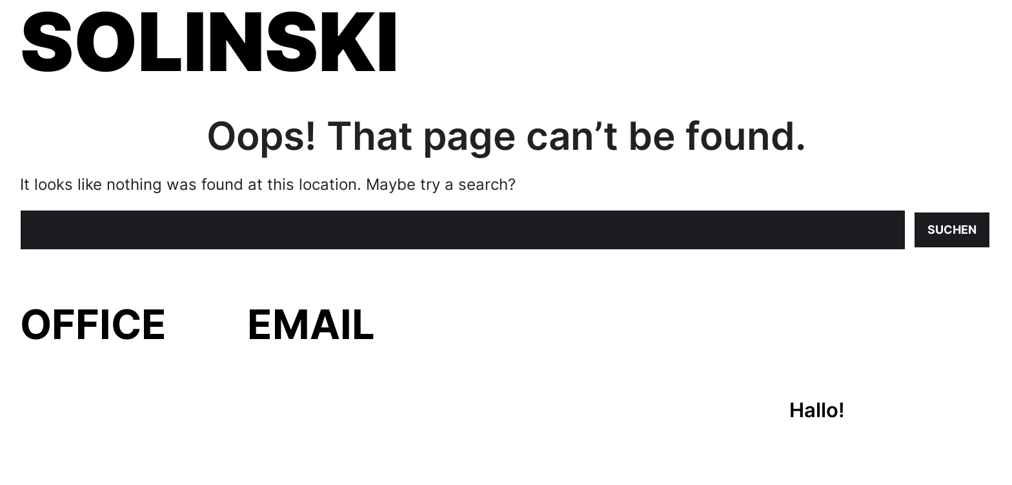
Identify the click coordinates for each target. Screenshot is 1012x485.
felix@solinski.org (328, 405)
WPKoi (178, 467)
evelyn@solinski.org (339, 370)
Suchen (952, 229)
